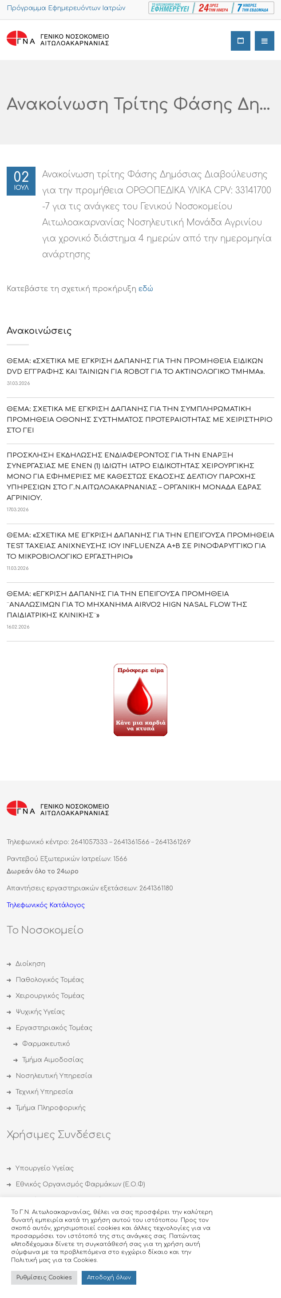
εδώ (146, 289)
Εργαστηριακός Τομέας (54, 1028)
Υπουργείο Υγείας (45, 1168)
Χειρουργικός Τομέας (50, 996)
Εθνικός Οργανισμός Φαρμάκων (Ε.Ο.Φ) (80, 1184)
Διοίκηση (30, 964)
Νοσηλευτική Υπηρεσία (54, 1076)
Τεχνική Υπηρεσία (44, 1092)
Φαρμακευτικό (46, 1044)
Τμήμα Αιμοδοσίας (52, 1060)
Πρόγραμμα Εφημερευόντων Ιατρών (66, 8)
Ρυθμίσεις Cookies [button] (44, 1277)
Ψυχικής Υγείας (40, 1012)
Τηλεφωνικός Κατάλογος (46, 905)
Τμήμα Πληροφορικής (51, 1108)
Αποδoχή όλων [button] (109, 1277)
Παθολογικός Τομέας (50, 980)
